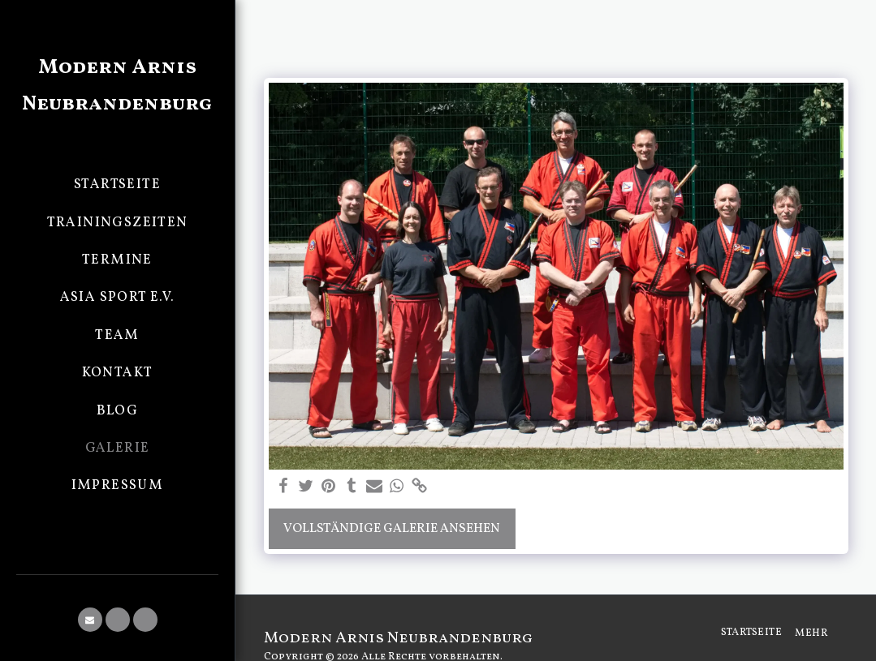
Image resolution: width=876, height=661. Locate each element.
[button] (90, 619)
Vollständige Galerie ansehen (391, 529)
